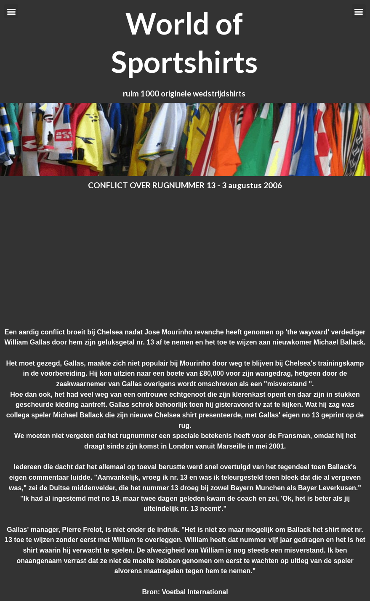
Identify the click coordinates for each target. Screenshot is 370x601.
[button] (11, 11)
